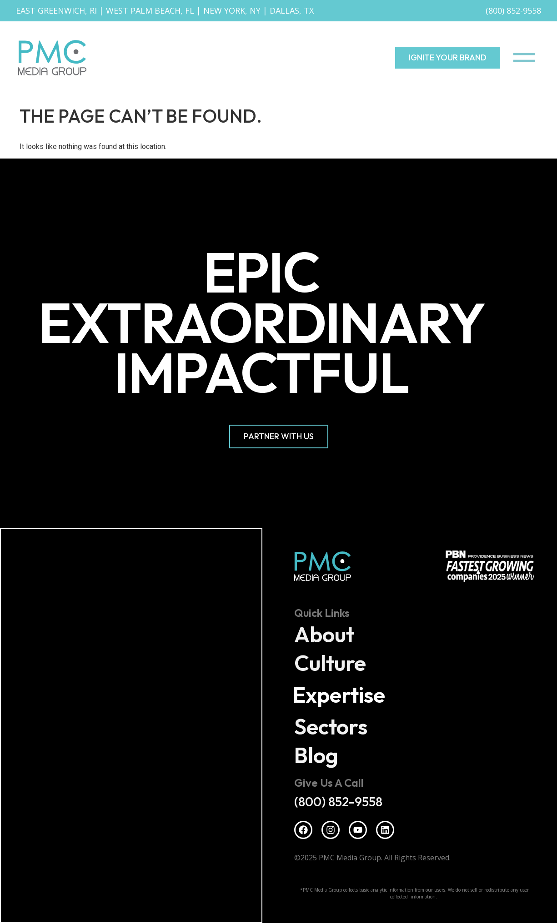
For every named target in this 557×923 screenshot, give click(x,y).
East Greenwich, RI (56, 10)
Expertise (341, 695)
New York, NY (232, 10)
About (325, 634)
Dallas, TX (292, 10)
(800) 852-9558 (513, 10)
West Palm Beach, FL (150, 10)
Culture (330, 663)
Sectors (331, 726)
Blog (317, 755)
